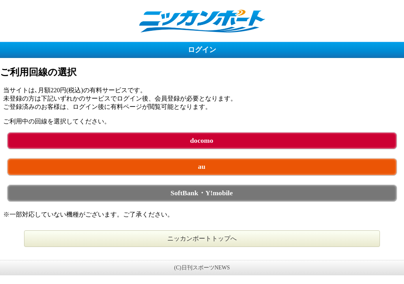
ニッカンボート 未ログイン (202, 20)
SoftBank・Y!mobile (201, 193)
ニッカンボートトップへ (202, 238)
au (202, 166)
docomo (201, 140)
